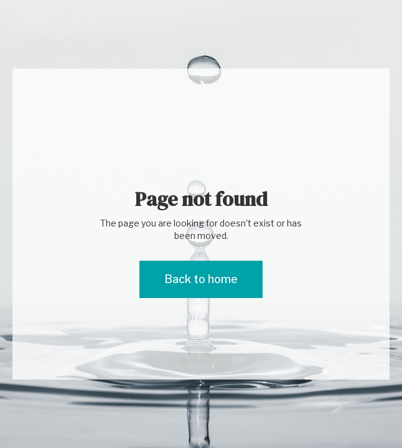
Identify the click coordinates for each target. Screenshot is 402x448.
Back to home (201, 279)
